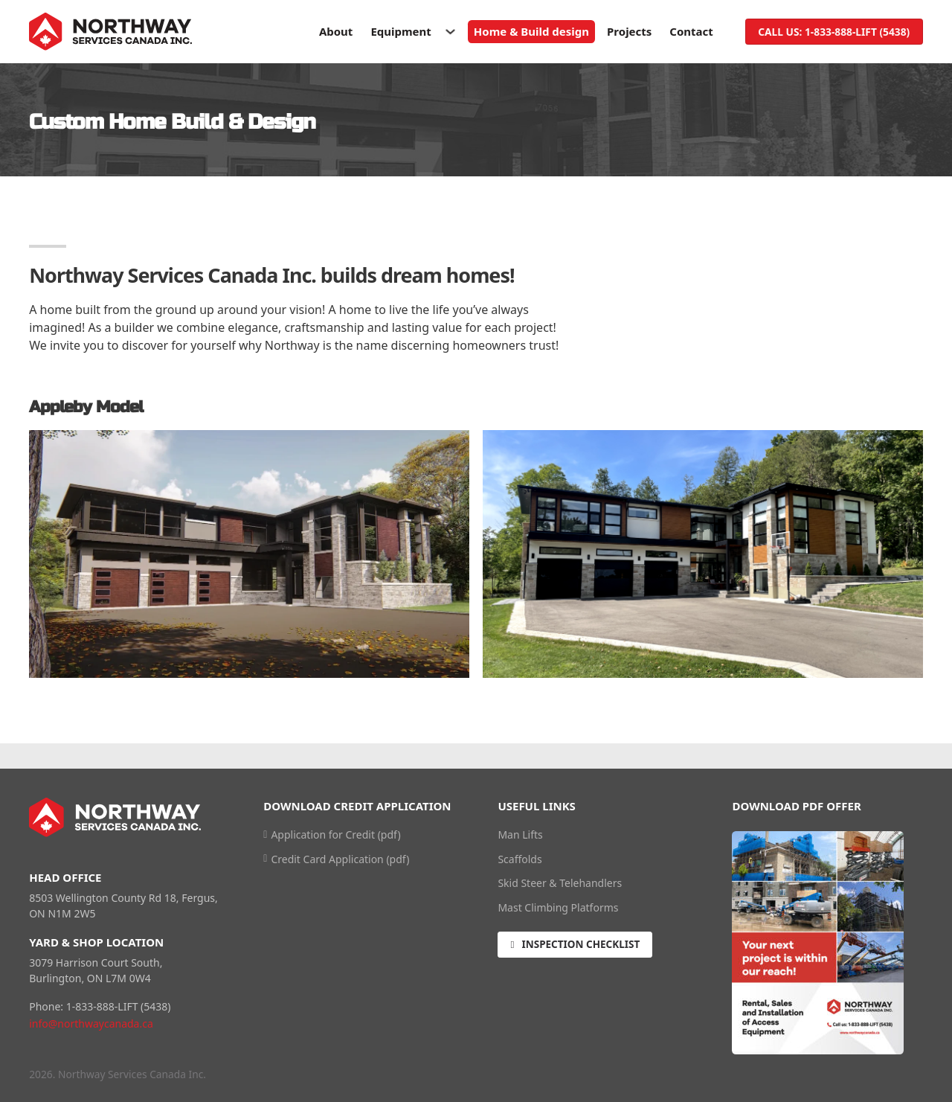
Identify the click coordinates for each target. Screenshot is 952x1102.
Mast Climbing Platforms (558, 907)
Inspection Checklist (577, 945)
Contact (691, 31)
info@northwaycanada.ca (91, 1023)
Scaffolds (519, 859)
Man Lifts (520, 834)
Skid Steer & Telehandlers (560, 883)
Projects (629, 31)
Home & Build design (531, 31)
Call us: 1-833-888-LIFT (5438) (834, 32)
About (336, 31)
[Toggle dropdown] (450, 31)
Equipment (400, 31)
